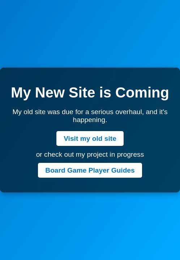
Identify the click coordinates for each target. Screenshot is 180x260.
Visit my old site (90, 138)
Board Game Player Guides (89, 170)
